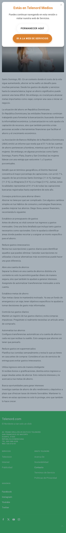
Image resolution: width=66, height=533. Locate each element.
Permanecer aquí (32, 28)
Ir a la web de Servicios (32, 38)
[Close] (61, 4)
